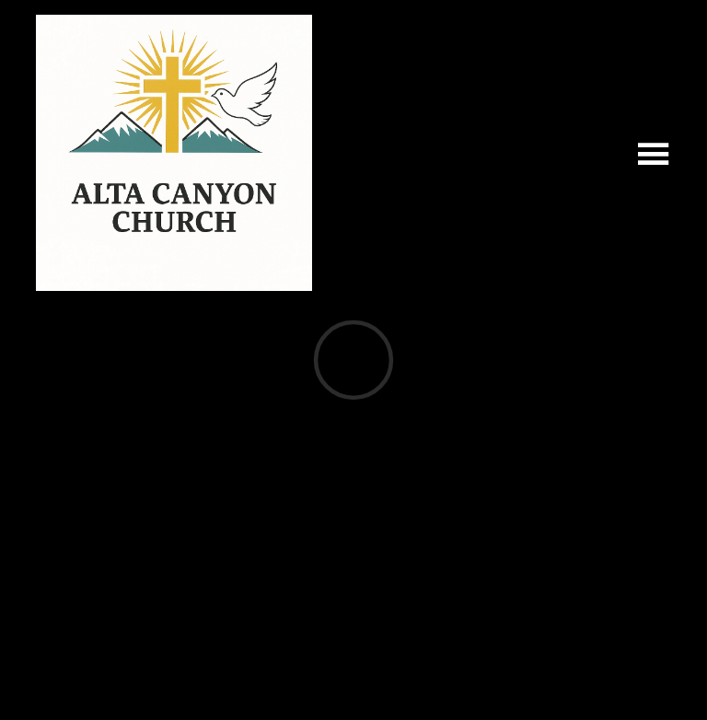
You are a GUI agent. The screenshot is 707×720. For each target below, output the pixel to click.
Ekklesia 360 (350, 678)
